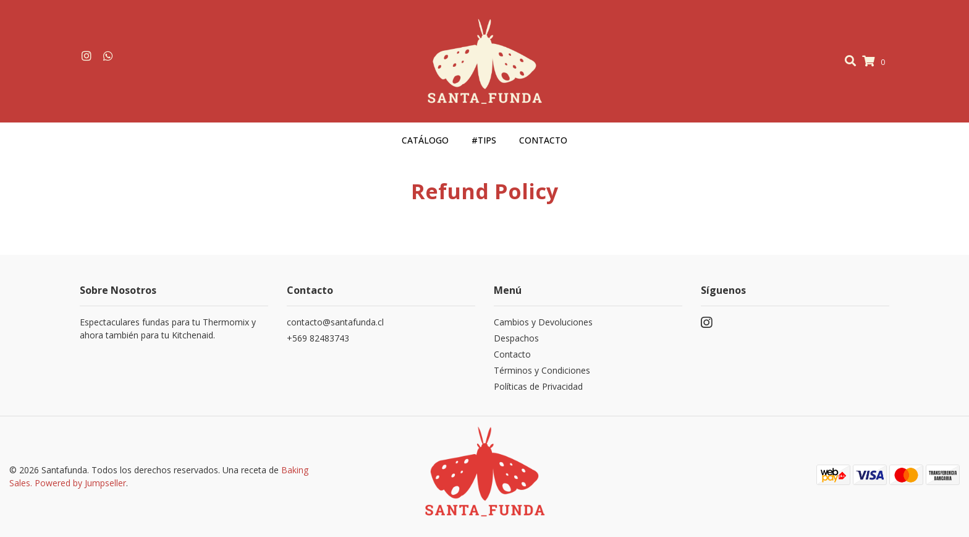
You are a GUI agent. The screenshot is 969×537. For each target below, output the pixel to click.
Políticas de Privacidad (538, 386)
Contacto (543, 140)
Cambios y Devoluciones (543, 322)
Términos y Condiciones (542, 370)
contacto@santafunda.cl (335, 322)
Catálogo (425, 140)
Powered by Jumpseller (80, 483)
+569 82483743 (318, 338)
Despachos (516, 338)
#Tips (484, 140)
